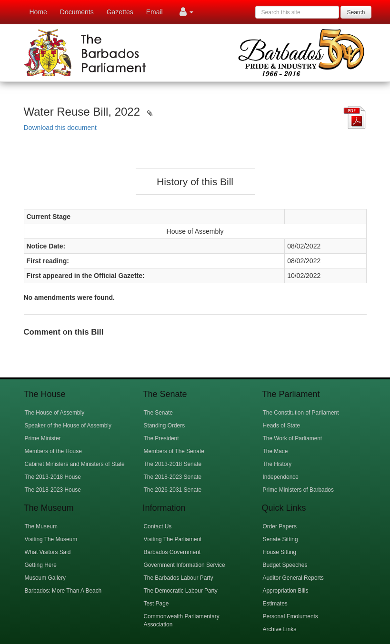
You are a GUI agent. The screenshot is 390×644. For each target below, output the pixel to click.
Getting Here (41, 565)
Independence (281, 477)
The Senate (158, 412)
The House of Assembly (55, 412)
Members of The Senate (174, 451)
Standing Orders (164, 425)
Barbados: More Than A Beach (63, 590)
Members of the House (53, 451)
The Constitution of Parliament (301, 412)
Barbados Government (172, 552)
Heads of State (281, 425)
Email (154, 12)
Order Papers (280, 526)
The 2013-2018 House (53, 477)
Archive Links (280, 629)
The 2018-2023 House (53, 489)
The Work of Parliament (292, 438)
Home (38, 12)
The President (161, 438)
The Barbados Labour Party (178, 578)
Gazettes (120, 12)
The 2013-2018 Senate (173, 464)
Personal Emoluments (290, 616)
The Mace (275, 451)
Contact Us (158, 526)
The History (277, 464)
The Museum (41, 526)
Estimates (275, 603)
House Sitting (280, 552)
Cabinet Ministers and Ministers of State (75, 464)
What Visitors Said (48, 552)
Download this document (60, 127)
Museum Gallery (45, 578)
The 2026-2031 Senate (173, 489)
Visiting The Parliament (173, 539)
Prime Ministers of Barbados (298, 489)
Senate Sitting (280, 539)
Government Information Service (184, 565)
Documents (77, 12)
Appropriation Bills (286, 590)
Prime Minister (43, 438)
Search (356, 12)
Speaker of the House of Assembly (68, 425)
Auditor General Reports (293, 578)
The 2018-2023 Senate (173, 477)
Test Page (156, 603)
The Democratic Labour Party (181, 590)
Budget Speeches (285, 565)
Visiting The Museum (51, 539)
